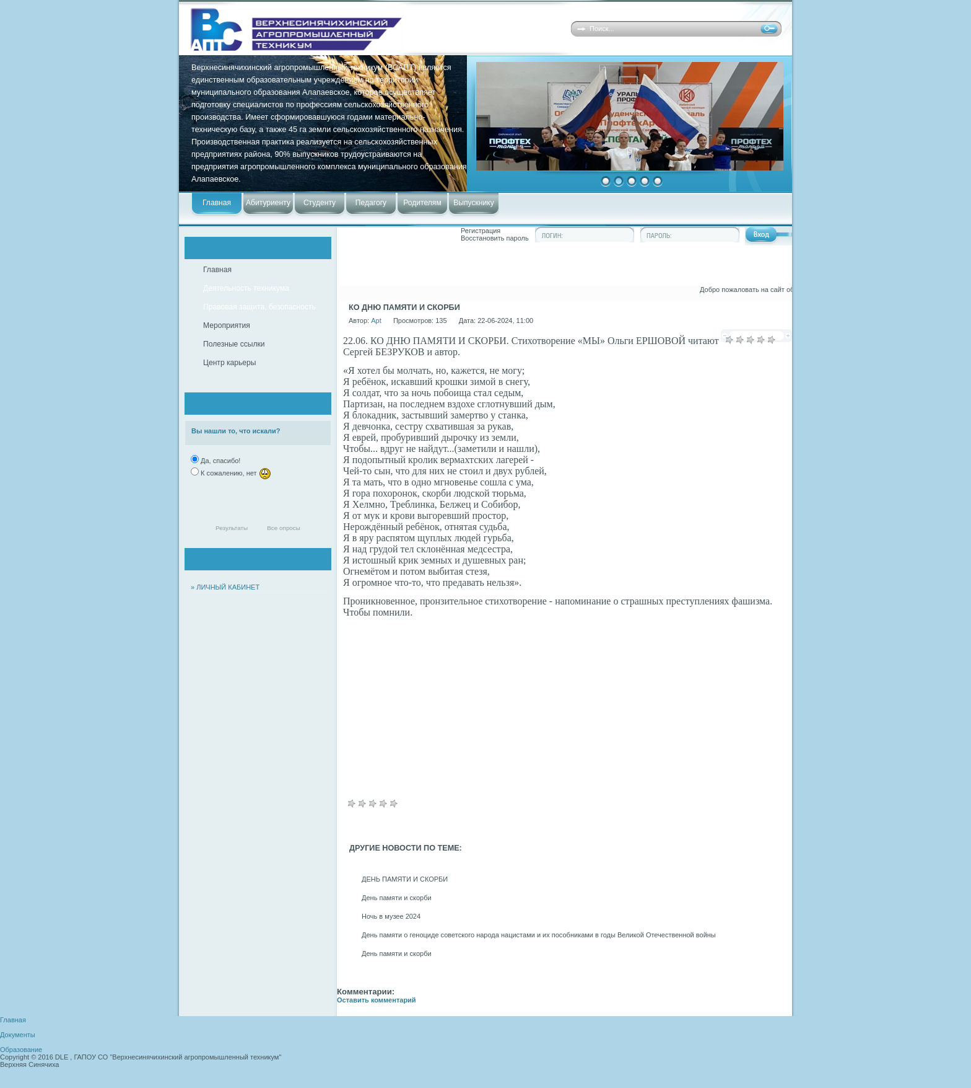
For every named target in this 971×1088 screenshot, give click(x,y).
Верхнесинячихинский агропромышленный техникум (363, 29)
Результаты (232, 527)
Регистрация (480, 230)
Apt (376, 320)
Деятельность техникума (246, 288)
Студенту (319, 202)
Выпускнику (473, 202)
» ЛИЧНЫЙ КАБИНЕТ (225, 587)
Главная (216, 202)
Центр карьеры (229, 362)
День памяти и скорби (397, 897)
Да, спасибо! (219, 460)
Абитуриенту (268, 202)
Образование (21, 1049)
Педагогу (370, 202)
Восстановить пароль (495, 238)
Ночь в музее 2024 (391, 916)
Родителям (422, 202)
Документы (17, 1034)
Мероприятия (226, 325)
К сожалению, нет (235, 473)
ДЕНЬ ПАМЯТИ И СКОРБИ (405, 879)
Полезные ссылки (234, 344)
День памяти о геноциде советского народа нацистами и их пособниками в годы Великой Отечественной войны (539, 935)
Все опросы (283, 527)
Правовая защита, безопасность (259, 307)
